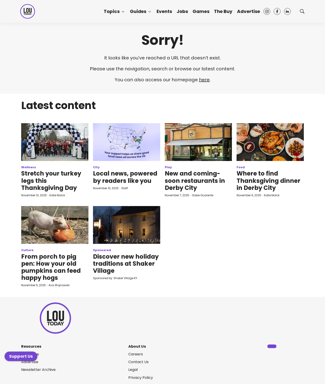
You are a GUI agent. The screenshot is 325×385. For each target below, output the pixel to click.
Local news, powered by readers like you (125, 177)
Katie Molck (57, 195)
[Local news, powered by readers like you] (126, 142)
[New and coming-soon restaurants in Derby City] (198, 142)
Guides (138, 11)
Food (241, 167)
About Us (137, 346)
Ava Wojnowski (59, 285)
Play (168, 167)
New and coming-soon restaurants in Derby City (195, 180)
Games (201, 11)
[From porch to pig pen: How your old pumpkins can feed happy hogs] (54, 225)
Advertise (248, 11)
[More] (123, 11)
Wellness (28, 167)
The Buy (223, 11)
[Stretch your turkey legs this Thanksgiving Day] (54, 142)
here (204, 79)
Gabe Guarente (202, 195)
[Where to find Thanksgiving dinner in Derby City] (270, 142)
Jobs (182, 11)
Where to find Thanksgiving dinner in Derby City (268, 180)
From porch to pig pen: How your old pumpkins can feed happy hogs (51, 267)
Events (164, 11)
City (96, 167)
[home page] (27, 11)
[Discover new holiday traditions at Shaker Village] (126, 225)
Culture (27, 250)
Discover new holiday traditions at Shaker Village (126, 263)
